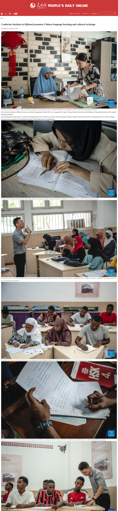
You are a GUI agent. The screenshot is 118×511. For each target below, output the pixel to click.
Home (1, 18)
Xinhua (3, 28)
